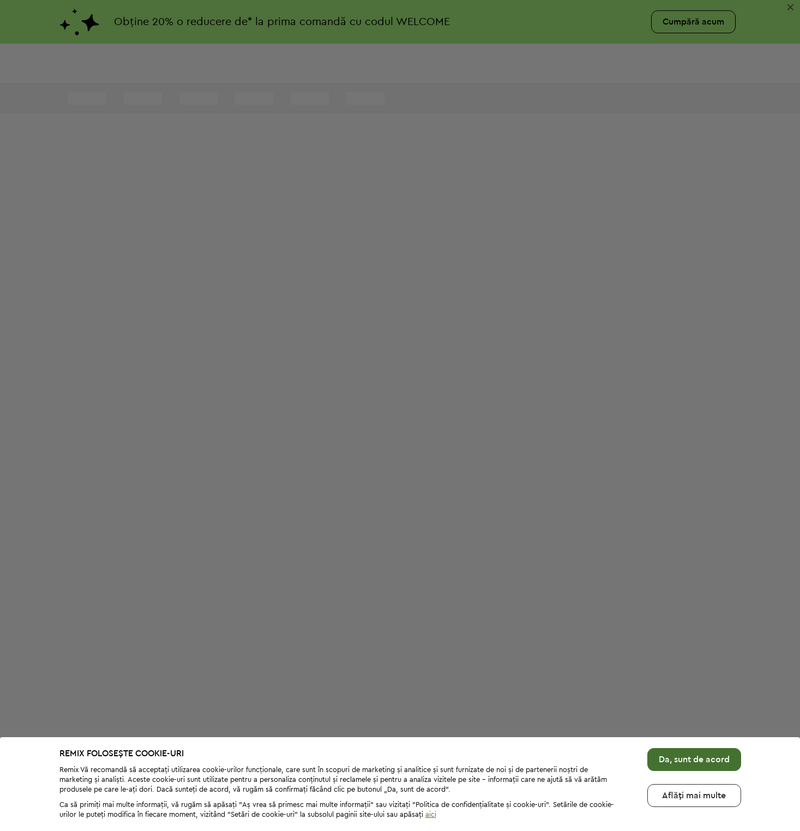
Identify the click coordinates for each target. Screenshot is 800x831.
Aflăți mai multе (694, 759)
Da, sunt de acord (694, 723)
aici (430, 778)
